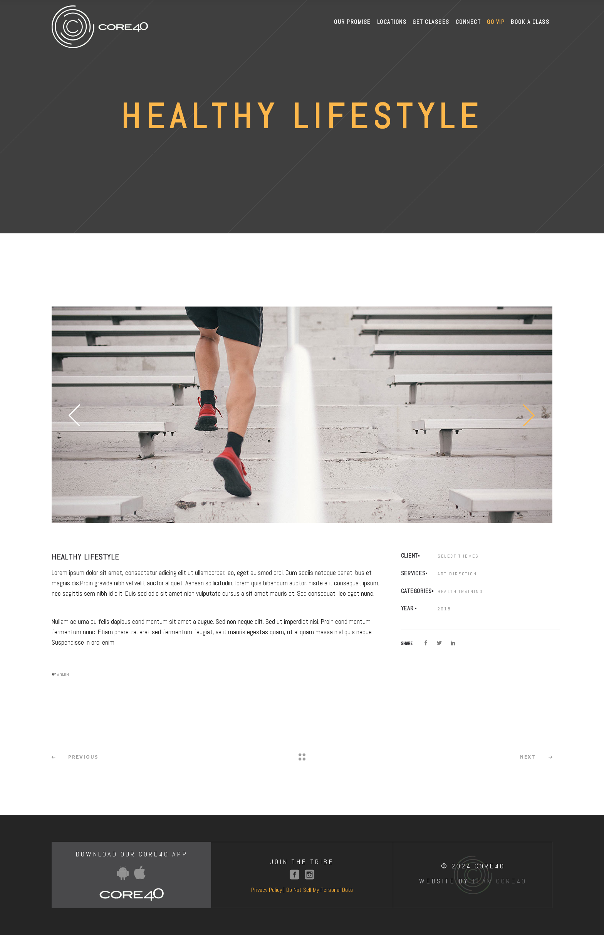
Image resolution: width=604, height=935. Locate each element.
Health (447, 591)
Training (470, 591)
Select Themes (458, 556)
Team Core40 (499, 880)
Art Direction (457, 574)
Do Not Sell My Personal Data (319, 890)
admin (63, 675)
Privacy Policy (266, 890)
